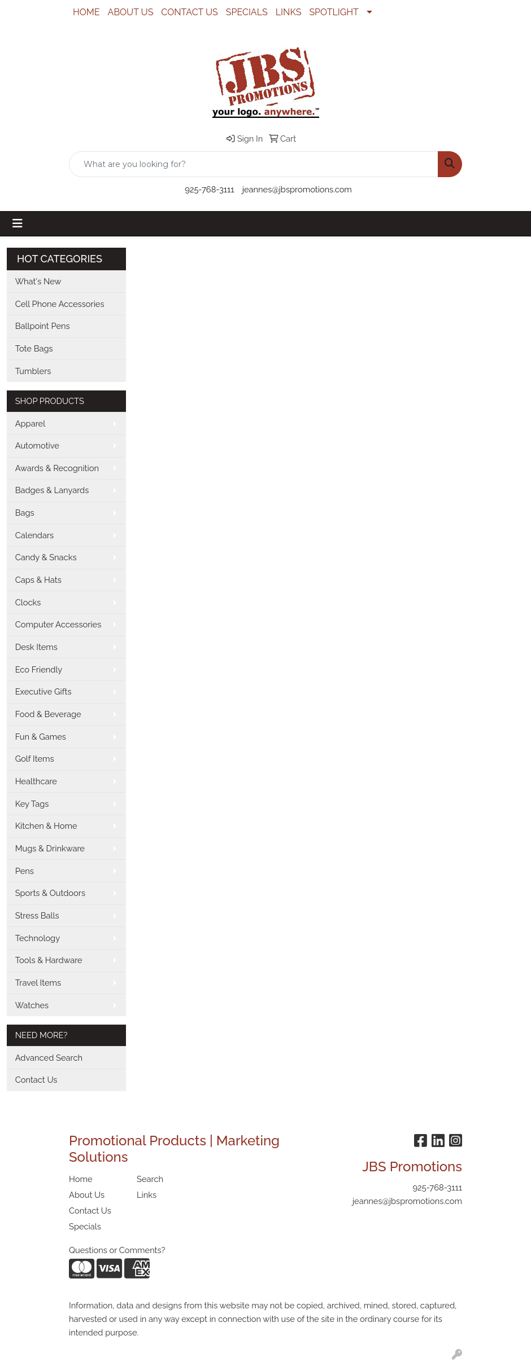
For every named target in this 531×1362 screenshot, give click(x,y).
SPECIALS (247, 12)
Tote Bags (34, 348)
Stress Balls (37, 915)
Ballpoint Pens (42, 326)
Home (81, 1179)
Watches (32, 1005)
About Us (87, 1195)
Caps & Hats (38, 580)
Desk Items (36, 647)
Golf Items (34, 758)
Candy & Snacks (46, 557)
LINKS (289, 12)
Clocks (28, 602)
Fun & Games (40, 736)
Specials (85, 1226)
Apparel (30, 423)
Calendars (34, 535)
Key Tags (32, 804)
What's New (38, 281)
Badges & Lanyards (52, 490)
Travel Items (38, 982)
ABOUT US (131, 12)
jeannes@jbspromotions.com (297, 189)
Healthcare (36, 781)
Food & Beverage (48, 714)
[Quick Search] (253, 164)
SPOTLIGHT (333, 12)
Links (146, 1195)
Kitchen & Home (46, 826)
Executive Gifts (43, 691)
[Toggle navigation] (17, 223)
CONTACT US (189, 12)
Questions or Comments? (117, 1250)
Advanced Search (48, 1057)
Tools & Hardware (48, 960)
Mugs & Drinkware (50, 848)
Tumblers (33, 371)
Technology (37, 938)
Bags (24, 512)
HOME (86, 12)
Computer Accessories (58, 624)
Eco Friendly (39, 669)
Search (150, 1179)
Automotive (37, 445)
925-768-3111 (209, 189)
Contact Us (36, 1079)
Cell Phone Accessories (60, 304)
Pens (24, 871)
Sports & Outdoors (50, 893)
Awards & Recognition (57, 468)
